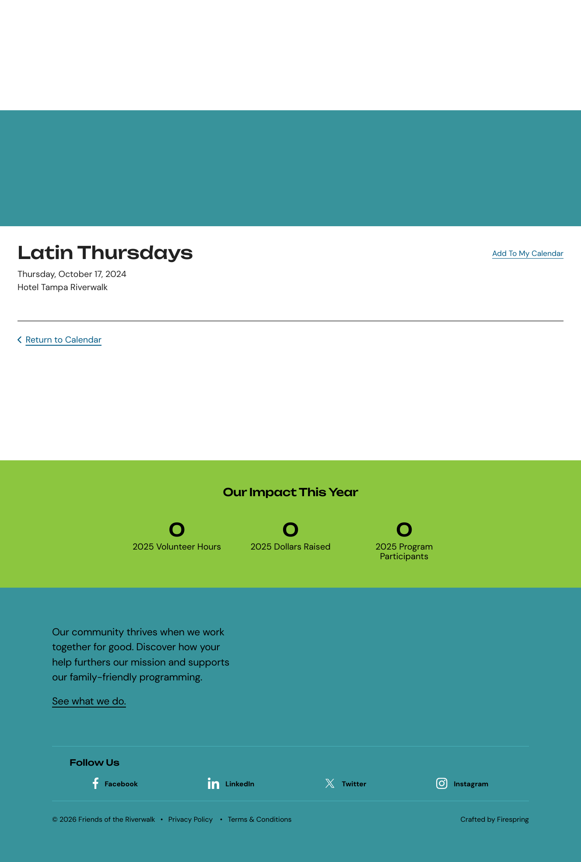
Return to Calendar (63, 340)
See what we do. (89, 701)
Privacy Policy (190, 819)
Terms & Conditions (260, 819)
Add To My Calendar (528, 254)
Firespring (513, 819)
